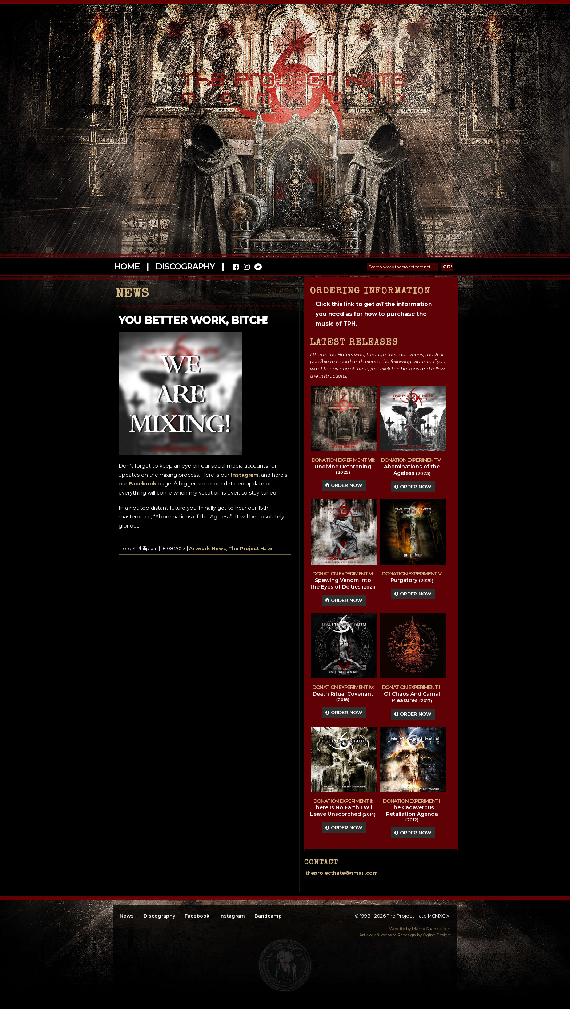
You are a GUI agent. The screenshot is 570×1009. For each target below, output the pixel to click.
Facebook (197, 916)
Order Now (343, 485)
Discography (185, 266)
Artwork (199, 548)
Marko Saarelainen (431, 928)
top (285, 965)
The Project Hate (250, 548)
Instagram (232, 916)
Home (126, 266)
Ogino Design (436, 934)
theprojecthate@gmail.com (341, 873)
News (219, 548)
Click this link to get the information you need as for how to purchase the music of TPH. (374, 314)
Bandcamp (268, 916)
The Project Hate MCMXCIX (283, 84)
